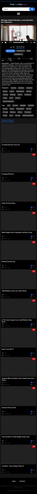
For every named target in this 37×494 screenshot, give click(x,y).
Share (28, 51)
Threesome (28, 94)
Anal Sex (13, 88)
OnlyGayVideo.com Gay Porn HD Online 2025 (18, 491)
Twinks (5, 98)
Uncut (11, 98)
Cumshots (29, 88)
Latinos (12, 91)
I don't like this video (14, 47)
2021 (8, 105)
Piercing (5, 94)
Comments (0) (18, 54)
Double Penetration (8, 101)
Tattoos (20, 94)
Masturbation (20, 91)
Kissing (5, 91)
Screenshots (20, 51)
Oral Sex (17, 98)
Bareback (21, 88)
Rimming (12, 94)
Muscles (29, 91)
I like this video (11, 47)
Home (13, 481)
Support (22, 481)
